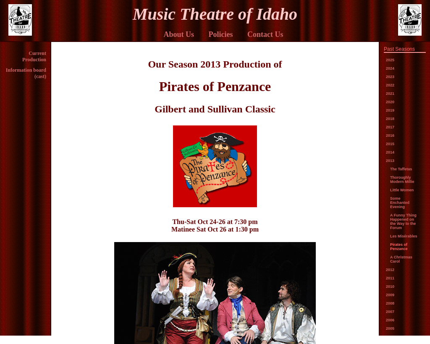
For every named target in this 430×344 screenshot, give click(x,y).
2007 (390, 312)
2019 (390, 110)
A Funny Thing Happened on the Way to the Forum (403, 221)
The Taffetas (401, 169)
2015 (390, 144)
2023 (390, 77)
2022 (390, 85)
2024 (390, 68)
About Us (178, 34)
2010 (390, 286)
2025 (390, 60)
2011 (390, 278)
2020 (390, 102)
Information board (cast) (26, 73)
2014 (390, 152)
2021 (390, 93)
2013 (390, 161)
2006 (390, 320)
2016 (390, 135)
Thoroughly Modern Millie (402, 179)
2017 (390, 127)
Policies (221, 34)
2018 (390, 119)
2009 (390, 295)
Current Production (34, 56)
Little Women (402, 190)
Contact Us (265, 34)
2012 (390, 270)
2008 (390, 303)
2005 (390, 328)
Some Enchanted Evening (399, 202)
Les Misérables (403, 236)
